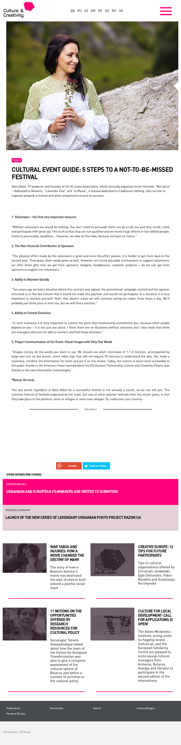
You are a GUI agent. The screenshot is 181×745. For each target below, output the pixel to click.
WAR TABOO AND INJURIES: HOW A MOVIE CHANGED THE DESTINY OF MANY (67, 553)
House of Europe (15, 713)
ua (121, 10)
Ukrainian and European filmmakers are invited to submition (61, 491)
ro (114, 10)
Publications (13, 708)
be (100, 10)
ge (107, 10)
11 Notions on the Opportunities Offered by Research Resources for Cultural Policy (66, 622)
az (86, 10)
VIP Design (25, 731)
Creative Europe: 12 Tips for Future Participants (155, 551)
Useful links (56, 708)
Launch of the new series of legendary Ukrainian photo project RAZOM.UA (73, 517)
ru (79, 10)
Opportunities (16, 484)
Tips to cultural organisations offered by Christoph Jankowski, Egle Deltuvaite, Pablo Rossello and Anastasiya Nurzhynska (156, 573)
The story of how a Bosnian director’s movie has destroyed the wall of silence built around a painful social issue (68, 577)
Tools (17, 160)
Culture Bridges (146, 708)
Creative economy (17, 510)
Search (97, 708)
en (72, 10)
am (93, 10)
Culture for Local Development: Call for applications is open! (155, 617)
